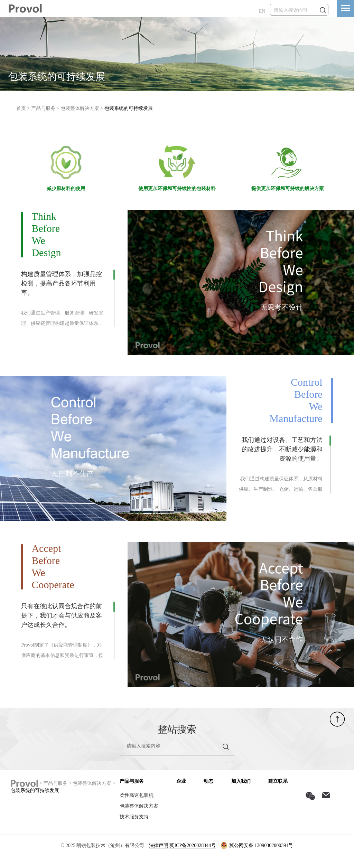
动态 (208, 781)
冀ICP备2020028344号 (192, 845)
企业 (181, 781)
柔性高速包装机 (136, 795)
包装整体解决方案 (79, 108)
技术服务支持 (134, 816)
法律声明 (158, 845)
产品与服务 (43, 108)
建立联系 (278, 781)
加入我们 (241, 781)
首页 (21, 108)
